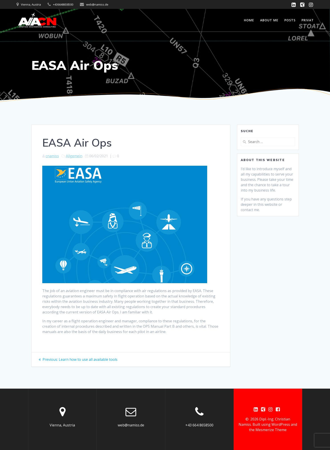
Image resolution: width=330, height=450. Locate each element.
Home (249, 20)
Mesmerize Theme (271, 429)
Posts (290, 20)
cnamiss (52, 155)
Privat (308, 20)
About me (269, 20)
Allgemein (74, 155)
